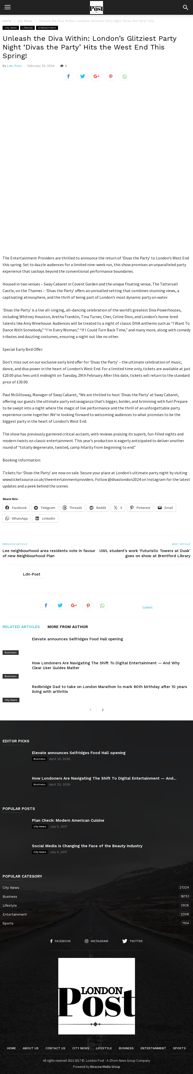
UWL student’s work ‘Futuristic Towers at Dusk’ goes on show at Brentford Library (144, 553)
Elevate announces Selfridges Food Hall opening (77, 639)
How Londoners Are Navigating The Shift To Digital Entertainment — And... (104, 778)
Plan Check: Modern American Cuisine (68, 820)
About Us (31, 1048)
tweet (147, 607)
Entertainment (47, 27)
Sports (91, 923)
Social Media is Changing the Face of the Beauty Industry (87, 846)
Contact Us (55, 1048)
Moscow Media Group (105, 1067)
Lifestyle (27, 27)
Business (11, 652)
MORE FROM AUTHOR (68, 627)
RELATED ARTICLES (21, 627)
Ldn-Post (14, 66)
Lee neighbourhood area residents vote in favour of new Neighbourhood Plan (49, 553)
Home (7, 21)
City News (11, 27)
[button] (185, 7)
